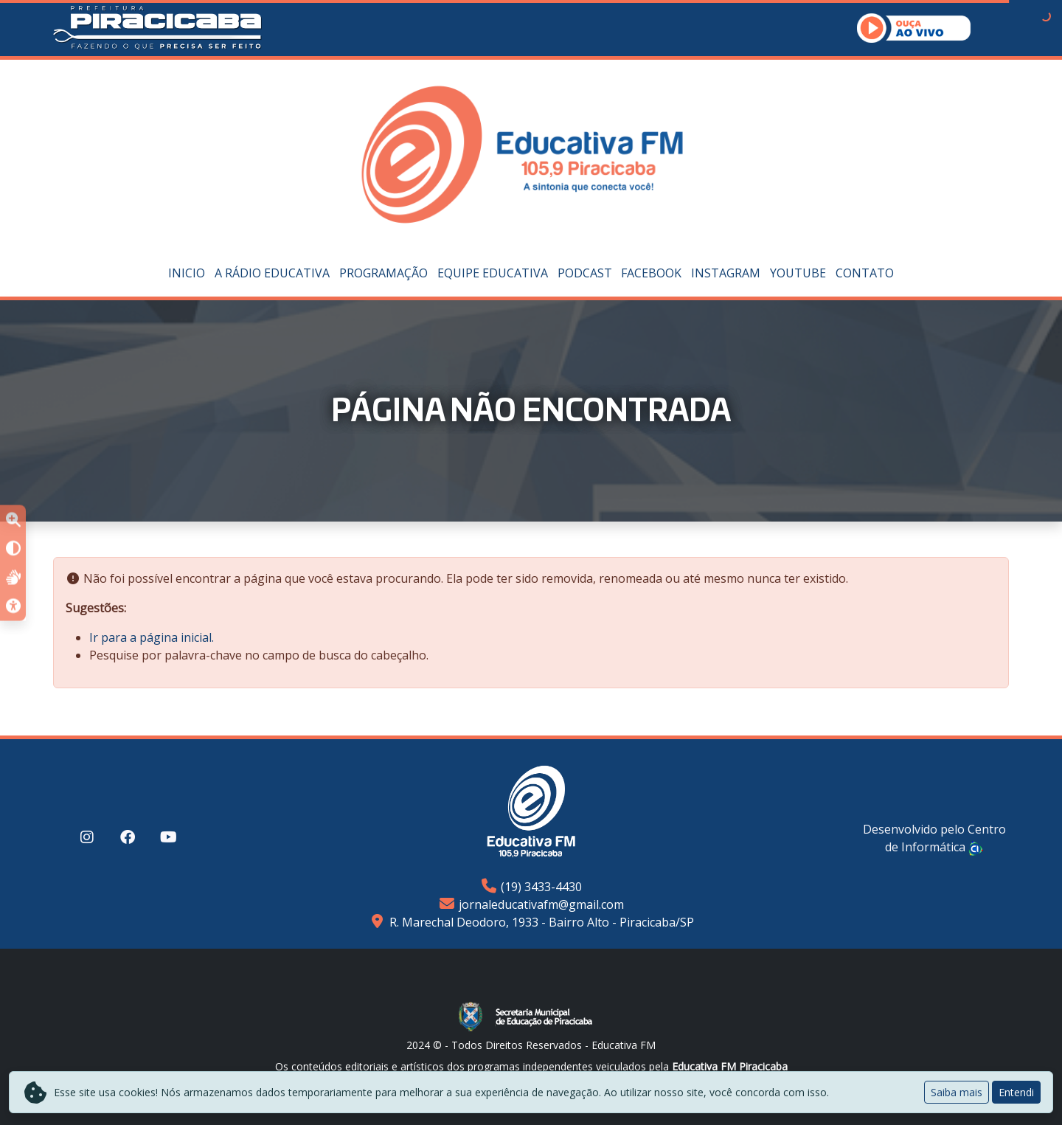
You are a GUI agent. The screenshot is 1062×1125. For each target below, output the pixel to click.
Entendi (1016, 1092)
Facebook (651, 273)
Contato (865, 273)
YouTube (798, 273)
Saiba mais (956, 1092)
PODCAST (585, 273)
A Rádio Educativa (272, 273)
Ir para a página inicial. (151, 637)
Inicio (186, 273)
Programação (383, 273)
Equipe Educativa (492, 273)
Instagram (725, 273)
